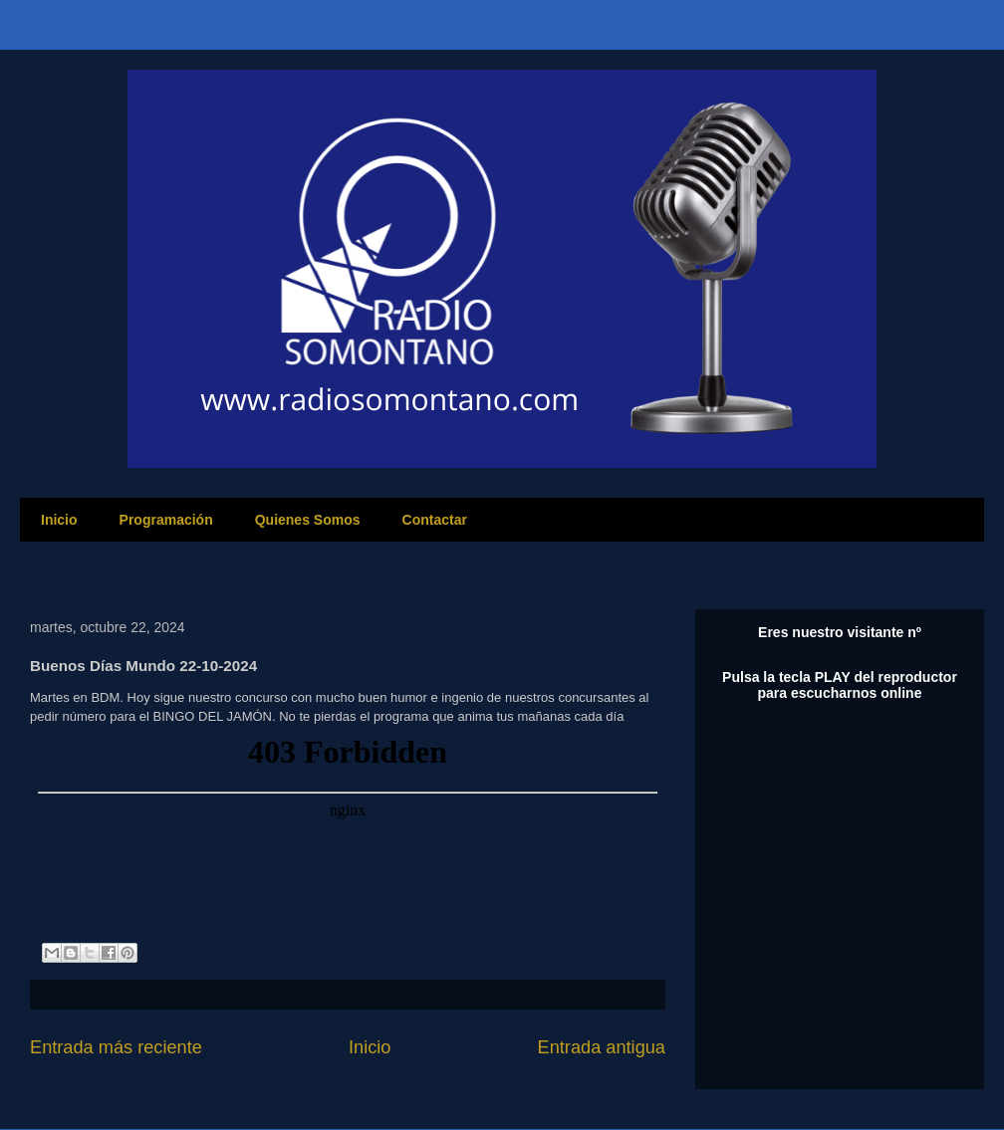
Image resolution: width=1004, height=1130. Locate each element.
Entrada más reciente (116, 1047)
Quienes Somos (308, 520)
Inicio (59, 520)
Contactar (434, 520)
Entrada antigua (601, 1047)
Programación (166, 520)
